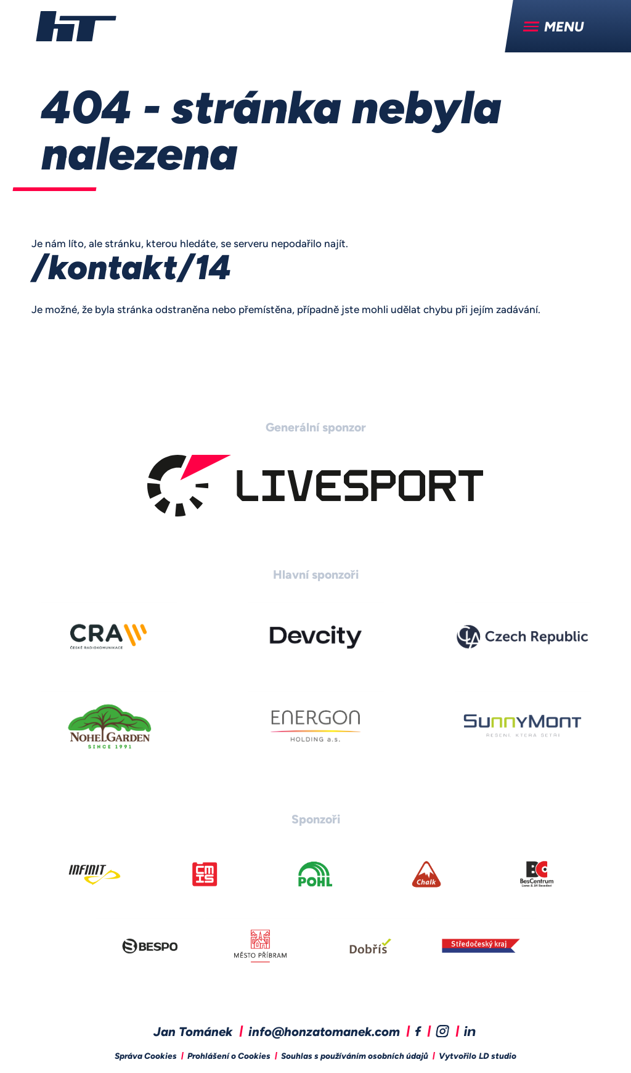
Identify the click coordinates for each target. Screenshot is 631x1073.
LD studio (497, 1057)
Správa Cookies (146, 1057)
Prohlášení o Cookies (229, 1057)
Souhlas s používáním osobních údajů (354, 1057)
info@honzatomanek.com (324, 1033)
